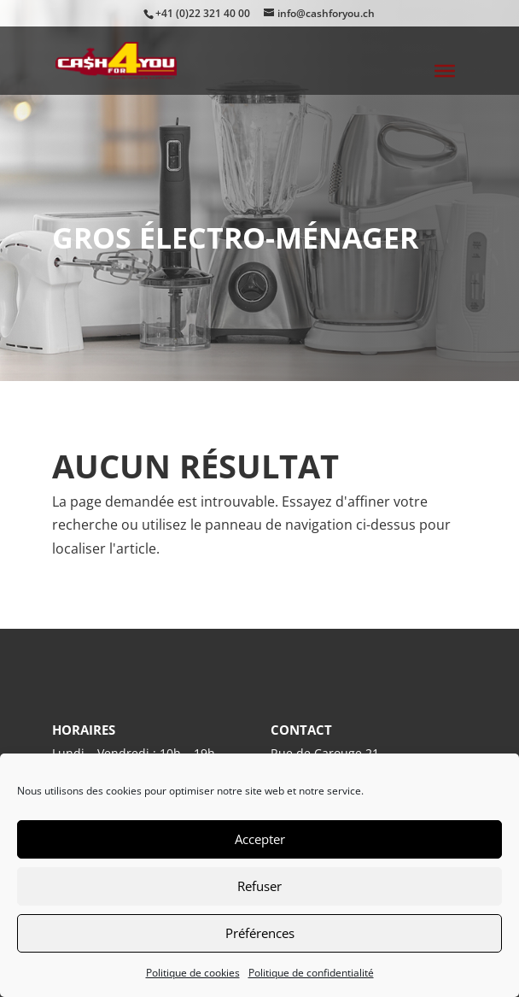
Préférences (259, 932)
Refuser (259, 885)
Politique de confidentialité (311, 972)
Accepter (260, 838)
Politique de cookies (193, 972)
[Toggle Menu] (444, 71)
